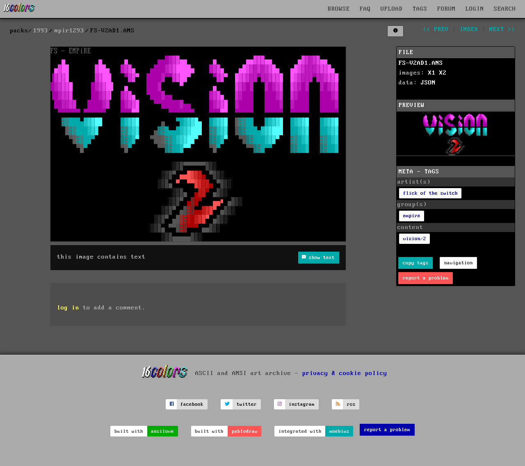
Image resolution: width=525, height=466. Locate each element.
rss (351, 404)
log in (68, 308)
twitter (247, 404)
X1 (432, 73)
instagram (302, 404)
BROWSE (339, 9)
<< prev (436, 29)
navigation (458, 263)
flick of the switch (430, 193)
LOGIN (475, 9)
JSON (428, 83)
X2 (443, 73)
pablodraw (245, 431)
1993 (40, 30)
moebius (339, 431)
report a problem (426, 278)
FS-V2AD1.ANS (421, 63)
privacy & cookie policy (344, 373)
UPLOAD (392, 9)
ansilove (162, 431)
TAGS (420, 9)
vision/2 (414, 238)
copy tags (416, 263)
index (469, 29)
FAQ (365, 9)
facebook (191, 404)
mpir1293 (69, 30)
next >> (502, 29)
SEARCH (505, 9)
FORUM (446, 9)
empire (411, 215)
